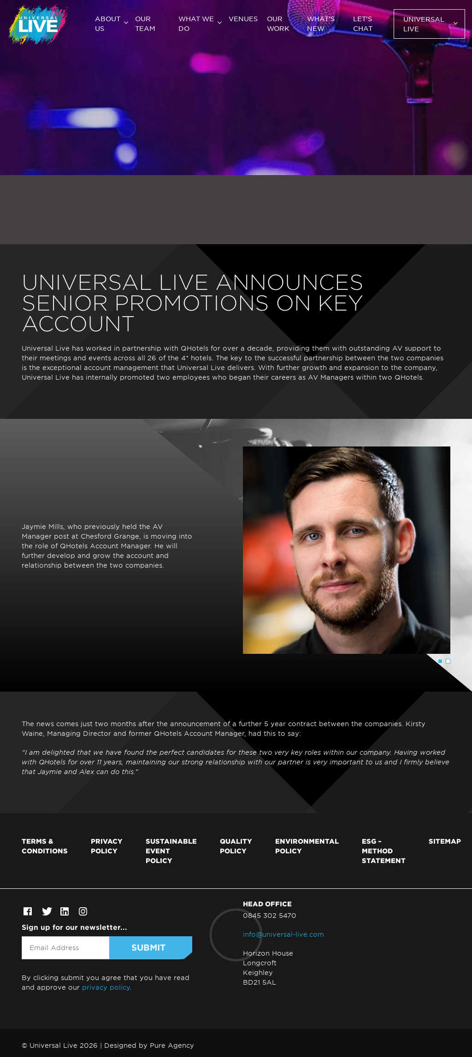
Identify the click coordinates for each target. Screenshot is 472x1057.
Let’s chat (362, 23)
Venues (243, 18)
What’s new (321, 23)
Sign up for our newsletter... (74, 926)
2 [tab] (448, 661)
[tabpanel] (236, 550)
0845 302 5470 (269, 915)
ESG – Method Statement (384, 850)
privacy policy (106, 987)
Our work (278, 23)
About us (107, 23)
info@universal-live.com (283, 934)
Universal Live (423, 24)
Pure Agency (172, 1045)
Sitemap (445, 841)
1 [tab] (440, 661)
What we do (196, 23)
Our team (145, 23)
